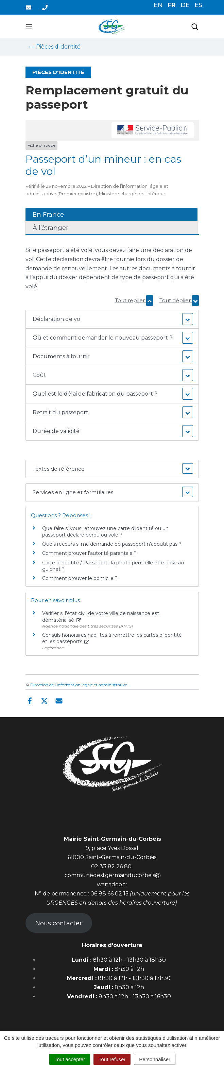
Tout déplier (179, 300)
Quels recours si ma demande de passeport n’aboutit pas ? (112, 544)
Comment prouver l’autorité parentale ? (89, 553)
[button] (112, 319)
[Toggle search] (195, 26)
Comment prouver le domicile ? (80, 578)
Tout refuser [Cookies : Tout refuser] (112, 1059)
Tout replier (134, 300)
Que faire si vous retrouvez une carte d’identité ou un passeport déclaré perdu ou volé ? (105, 531)
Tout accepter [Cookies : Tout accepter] (69, 1059)
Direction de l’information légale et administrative (78, 684)
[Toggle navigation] (29, 26)
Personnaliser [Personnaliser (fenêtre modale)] (154, 1059)
